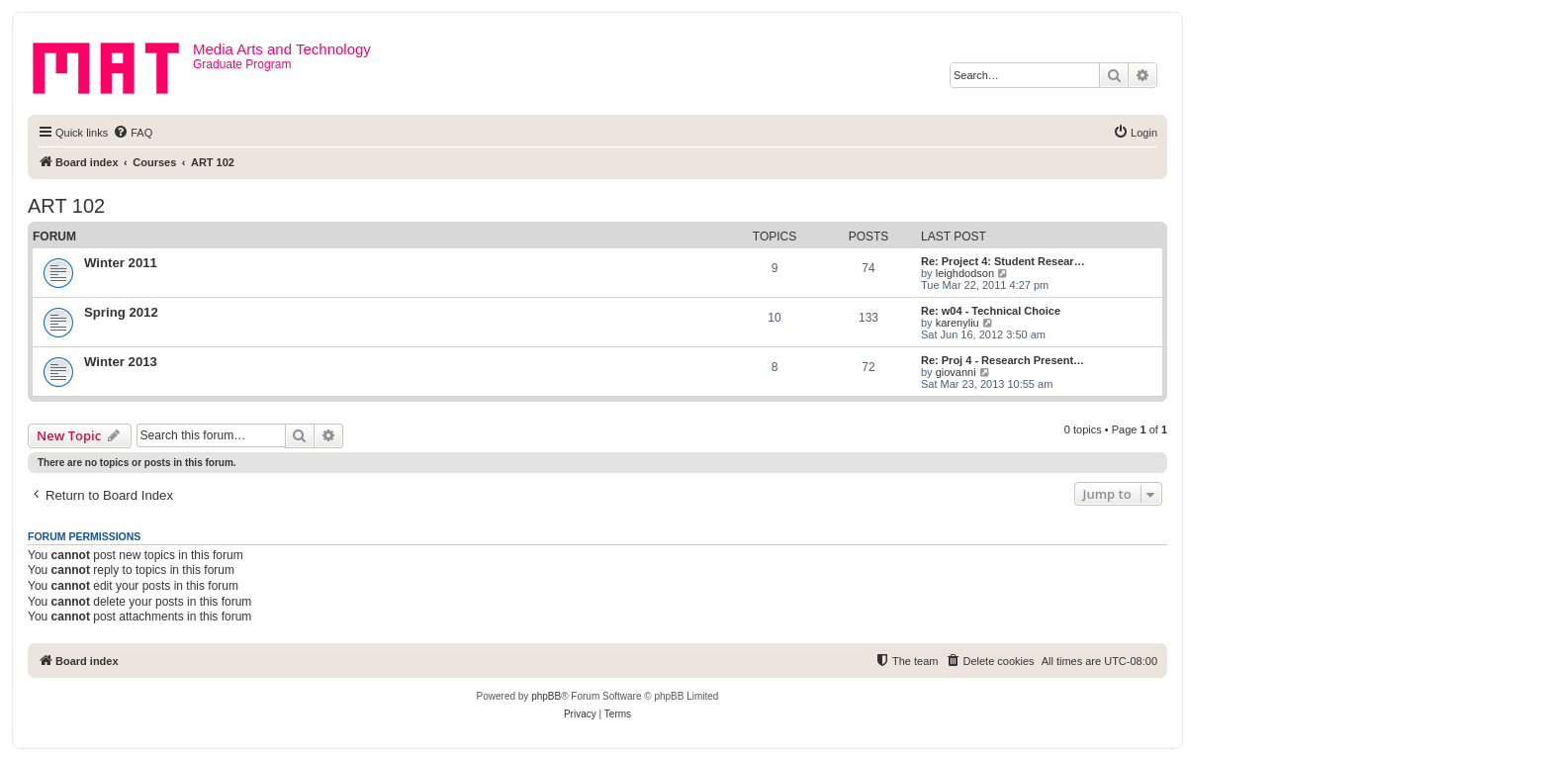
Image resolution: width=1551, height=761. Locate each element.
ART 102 (66, 206)
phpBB (546, 696)
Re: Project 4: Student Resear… (1003, 261)
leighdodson (965, 273)
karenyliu (957, 323)
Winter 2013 (120, 361)
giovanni (956, 372)
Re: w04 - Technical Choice (990, 311)
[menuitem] (132, 132)
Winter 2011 (120, 262)
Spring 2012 (121, 312)
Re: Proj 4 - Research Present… (1002, 360)
